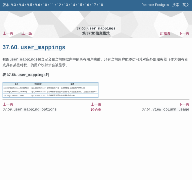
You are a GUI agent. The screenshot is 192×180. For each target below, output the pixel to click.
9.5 (29, 5)
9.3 (13, 5)
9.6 (37, 5)
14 (73, 5)
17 (94, 5)
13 (66, 5)
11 (52, 5)
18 (101, 5)
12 (59, 5)
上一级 (27, 34)
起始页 (165, 34)
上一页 (8, 34)
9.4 (21, 5)
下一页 (184, 34)
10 (45, 5)
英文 (186, 5)
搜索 (175, 5)
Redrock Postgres (155, 5)
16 (87, 5)
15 (80, 5)
